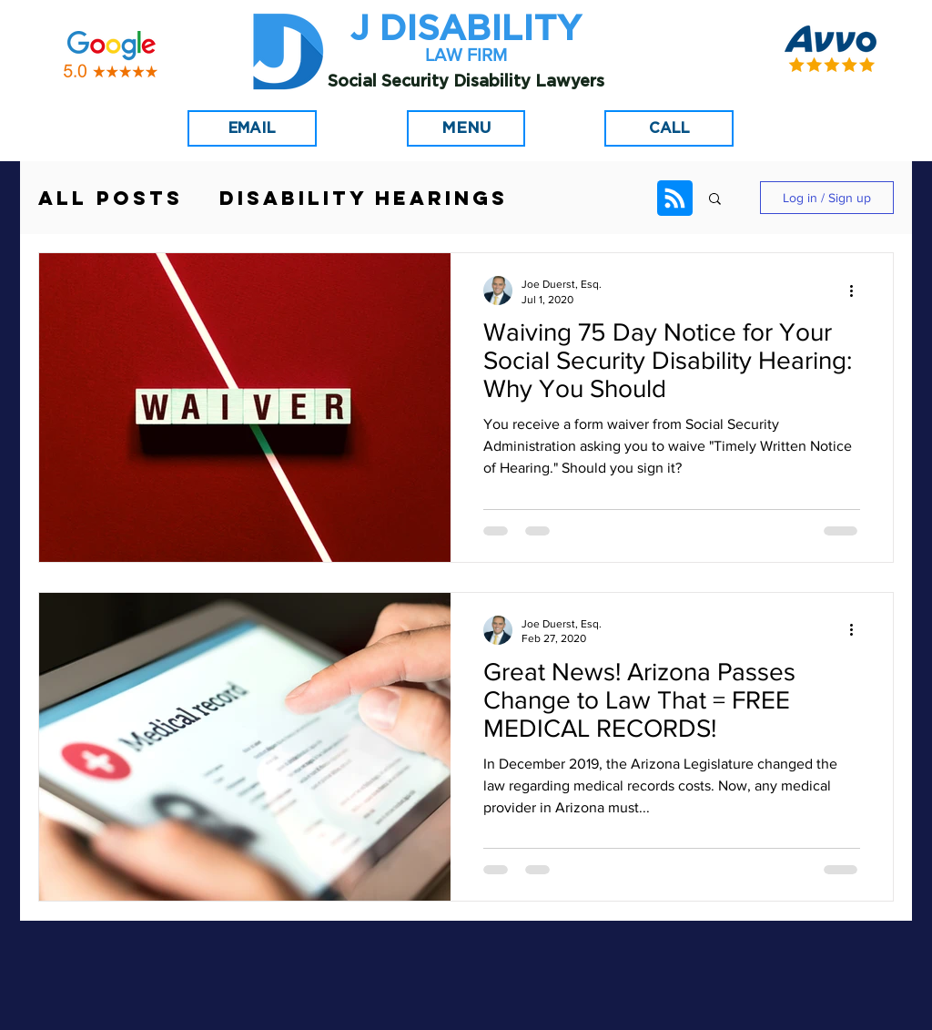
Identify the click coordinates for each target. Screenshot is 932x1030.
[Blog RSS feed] (675, 199)
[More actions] (857, 290)
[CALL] (669, 128)
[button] (715, 199)
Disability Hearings (363, 198)
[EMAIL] (252, 128)
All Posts (110, 198)
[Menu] (466, 128)
